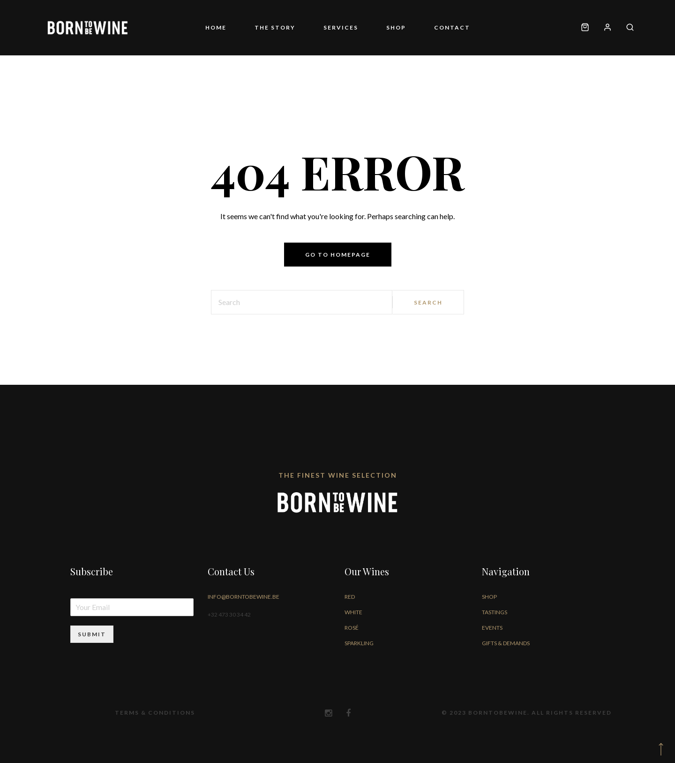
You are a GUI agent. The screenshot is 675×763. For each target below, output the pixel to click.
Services (340, 27)
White (353, 612)
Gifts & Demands (506, 643)
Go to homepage (337, 254)
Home (215, 27)
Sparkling (359, 643)
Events (492, 627)
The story (275, 27)
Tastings (494, 612)
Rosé (352, 627)
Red (350, 596)
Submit (92, 634)
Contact (452, 27)
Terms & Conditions (155, 712)
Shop (396, 27)
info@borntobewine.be (243, 596)
